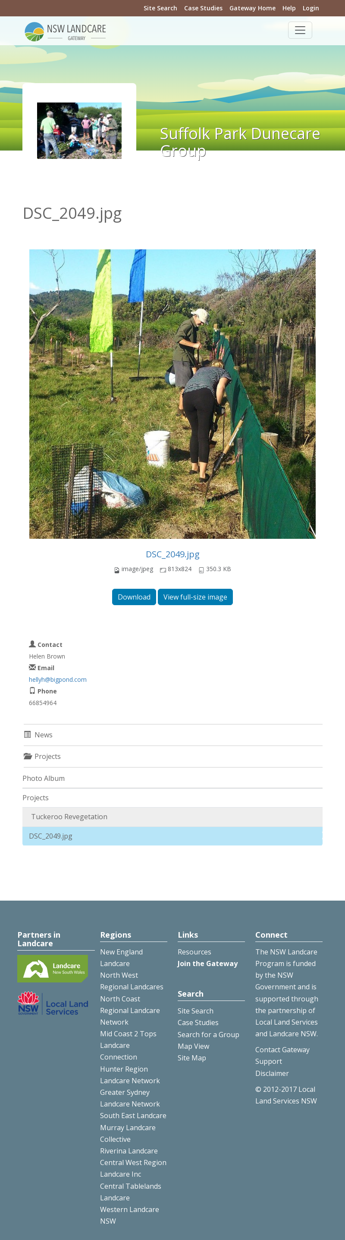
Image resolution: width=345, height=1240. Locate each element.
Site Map (192, 1058)
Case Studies (203, 8)
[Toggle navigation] (300, 30)
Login (311, 8)
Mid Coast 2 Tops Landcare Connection (128, 1045)
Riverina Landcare (129, 1151)
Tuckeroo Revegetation (69, 816)
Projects (35, 797)
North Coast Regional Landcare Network (130, 1010)
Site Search (160, 8)
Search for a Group (208, 1034)
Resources (194, 952)
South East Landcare (133, 1115)
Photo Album (43, 778)
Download (134, 597)
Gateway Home (252, 8)
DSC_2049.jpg (173, 554)
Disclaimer (272, 1073)
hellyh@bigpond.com (58, 679)
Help (289, 8)
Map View (193, 1046)
